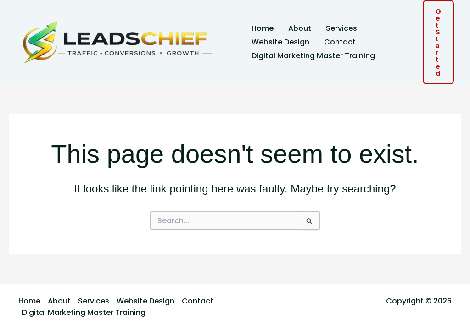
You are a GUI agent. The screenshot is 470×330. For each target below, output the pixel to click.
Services (341, 28)
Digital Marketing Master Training (313, 55)
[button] (438, 42)
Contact (340, 42)
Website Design (280, 42)
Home (263, 28)
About (299, 28)
